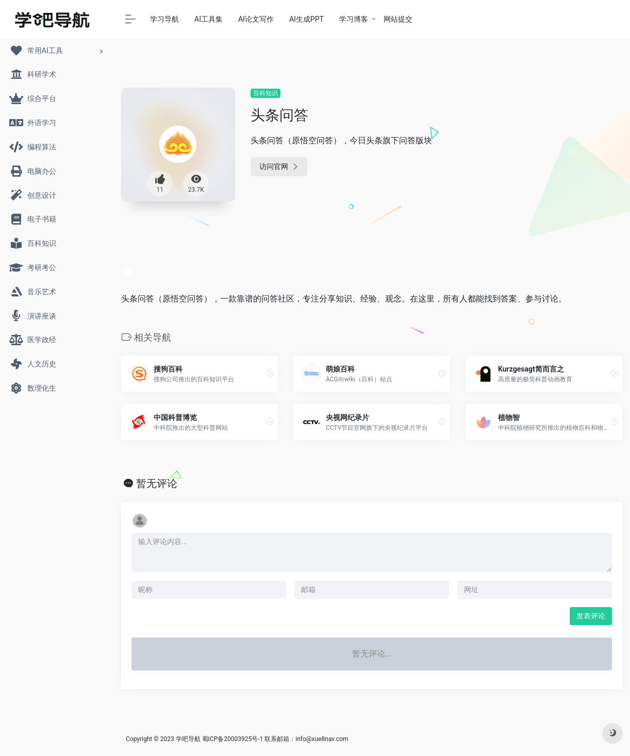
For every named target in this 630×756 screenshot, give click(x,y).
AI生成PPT (306, 19)
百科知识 (265, 93)
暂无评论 (156, 483)
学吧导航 (188, 739)
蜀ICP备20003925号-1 (232, 739)
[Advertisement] (544, 152)
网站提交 (398, 19)
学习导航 (164, 19)
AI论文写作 (256, 19)
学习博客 (353, 19)
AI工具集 (208, 19)
